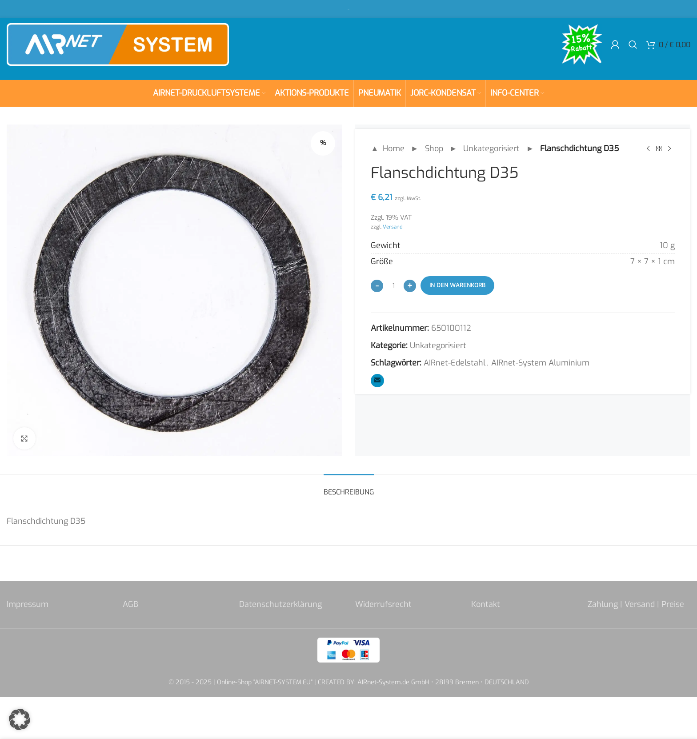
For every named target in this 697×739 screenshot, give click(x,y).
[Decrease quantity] (377, 286)
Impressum (27, 604)
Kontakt (485, 604)
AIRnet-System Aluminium (540, 362)
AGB (130, 604)
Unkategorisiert (491, 148)
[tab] (349, 487)
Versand (393, 226)
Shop (434, 148)
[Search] (633, 44)
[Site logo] (118, 44)
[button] (19, 719)
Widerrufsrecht (383, 604)
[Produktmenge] (393, 285)
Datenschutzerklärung (280, 604)
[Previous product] (648, 148)
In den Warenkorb (457, 285)
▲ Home (388, 148)
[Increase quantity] (410, 286)
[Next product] (669, 148)
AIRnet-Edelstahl (454, 362)
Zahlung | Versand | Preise (636, 604)
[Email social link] (377, 380)
